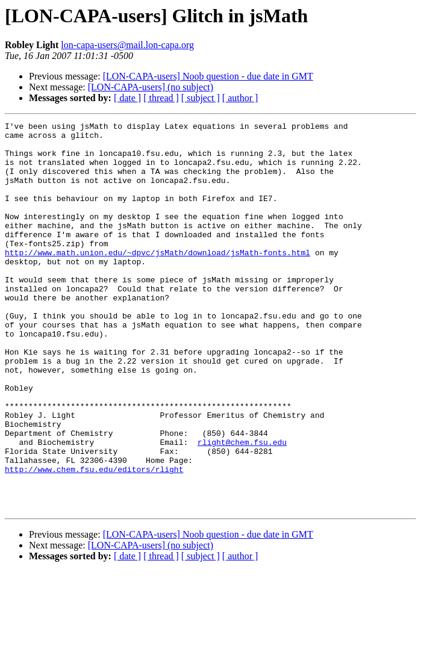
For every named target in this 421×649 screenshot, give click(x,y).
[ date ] (127, 98)
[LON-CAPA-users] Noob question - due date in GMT (208, 76)
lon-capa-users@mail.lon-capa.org (127, 45)
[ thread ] (161, 98)
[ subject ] (200, 98)
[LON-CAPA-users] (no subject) (150, 87)
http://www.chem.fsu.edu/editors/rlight (94, 539)
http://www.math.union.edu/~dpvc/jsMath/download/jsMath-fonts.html (157, 279)
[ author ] (240, 98)
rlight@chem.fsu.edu (242, 507)
